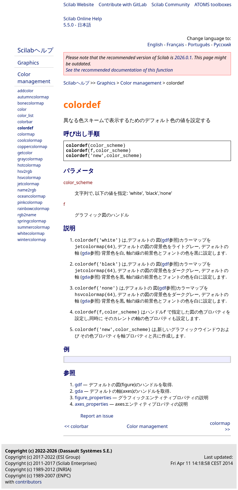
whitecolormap (31, 233)
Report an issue (96, 416)
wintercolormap (31, 239)
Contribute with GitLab (123, 4)
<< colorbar (76, 426)
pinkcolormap (29, 202)
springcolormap (31, 221)
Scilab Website (78, 4)
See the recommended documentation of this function (119, 70)
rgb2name (26, 214)
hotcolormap (29, 165)
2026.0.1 (183, 57)
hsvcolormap (29, 177)
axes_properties (91, 404)
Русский (222, 44)
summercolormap (33, 227)
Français (175, 44)
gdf (165, 240)
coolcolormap (29, 140)
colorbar (25, 121)
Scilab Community (170, 4)
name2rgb (26, 190)
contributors (29, 482)
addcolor (25, 90)
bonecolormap (30, 103)
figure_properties (93, 397)
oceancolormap (31, 196)
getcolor (24, 152)
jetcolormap (28, 183)
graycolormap (30, 159)
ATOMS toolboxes (213, 4)
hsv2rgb (24, 171)
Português (199, 44)
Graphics (28, 62)
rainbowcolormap (33, 208)
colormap (26, 134)
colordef (25, 128)
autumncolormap (33, 97)
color (22, 109)
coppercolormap (32, 146)
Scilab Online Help (82, 19)
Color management (33, 77)
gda (86, 253)
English (155, 44)
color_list (25, 115)
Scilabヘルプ (35, 50)
